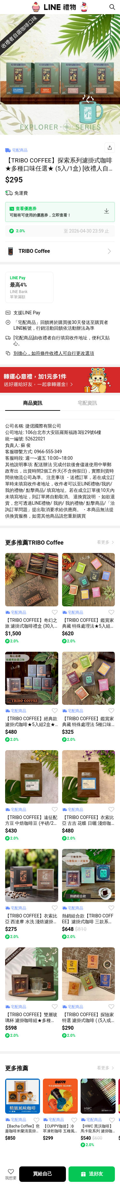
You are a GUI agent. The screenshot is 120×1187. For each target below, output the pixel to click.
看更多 (103, 542)
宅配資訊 (87, 403)
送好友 (91, 1174)
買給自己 (42, 1174)
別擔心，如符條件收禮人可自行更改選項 (53, 353)
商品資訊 (32, 403)
